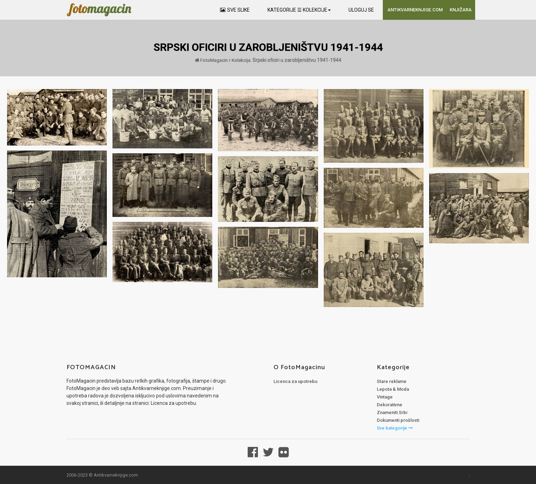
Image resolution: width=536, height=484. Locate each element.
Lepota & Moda (393, 388)
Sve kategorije (395, 427)
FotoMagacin (211, 60)
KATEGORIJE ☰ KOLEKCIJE (299, 10)
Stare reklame (392, 381)
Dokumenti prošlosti (398, 420)
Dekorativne (389, 404)
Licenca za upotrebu (295, 381)
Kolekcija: (241, 60)
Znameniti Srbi (392, 412)
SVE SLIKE (235, 10)
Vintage (385, 396)
